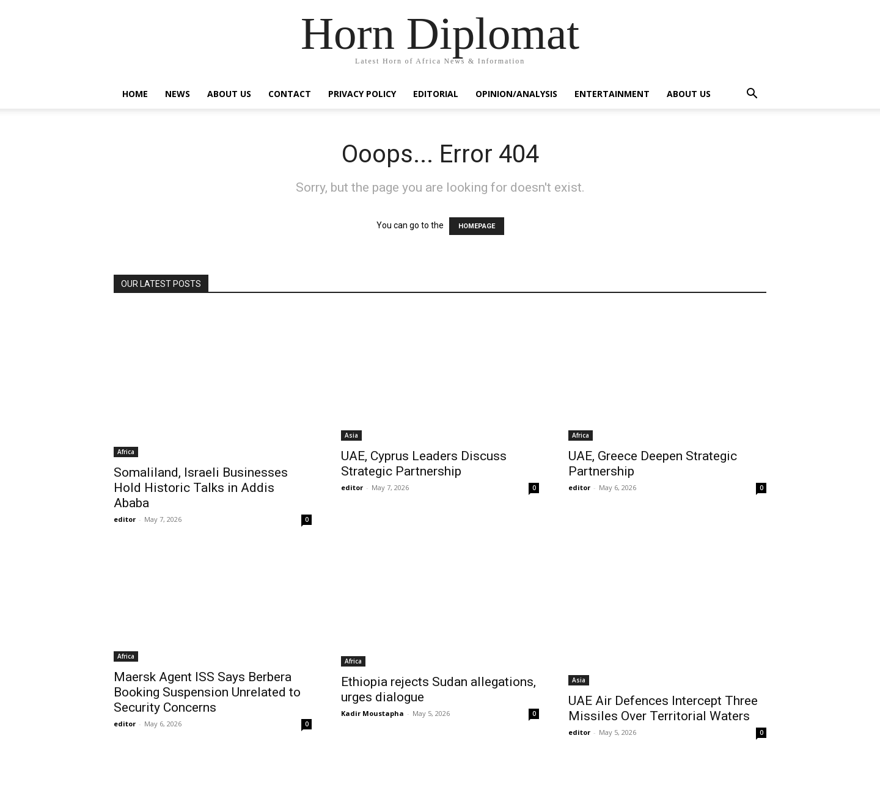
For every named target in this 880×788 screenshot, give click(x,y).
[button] (751, 95)
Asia (351, 435)
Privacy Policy (362, 93)
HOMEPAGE (476, 226)
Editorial (435, 93)
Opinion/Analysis (516, 93)
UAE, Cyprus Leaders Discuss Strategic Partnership (424, 464)
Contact (289, 93)
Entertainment (612, 93)
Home (135, 93)
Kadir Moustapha (372, 713)
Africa (125, 451)
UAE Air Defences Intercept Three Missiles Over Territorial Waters (663, 708)
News (177, 93)
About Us (229, 93)
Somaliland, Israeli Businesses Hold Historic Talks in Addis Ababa (201, 487)
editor (125, 519)
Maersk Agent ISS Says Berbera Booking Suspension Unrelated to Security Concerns (207, 692)
